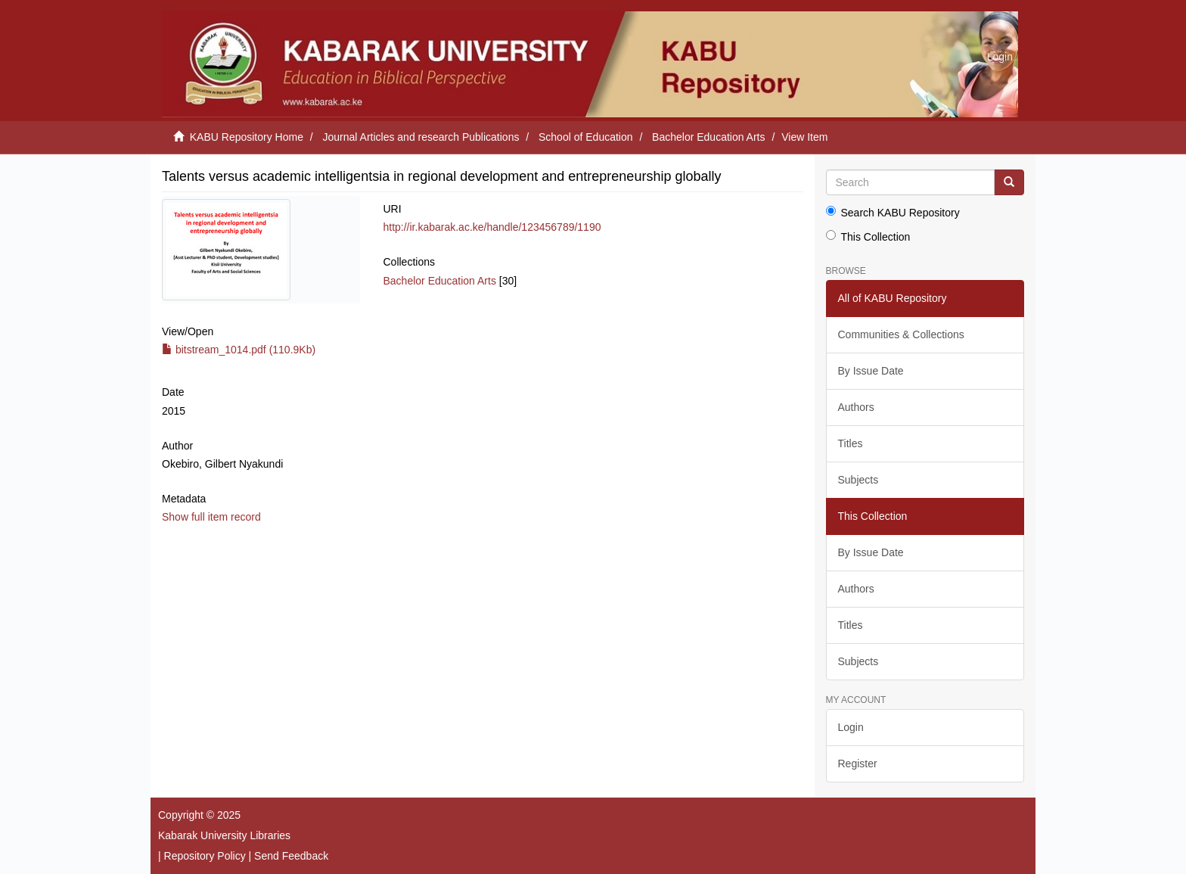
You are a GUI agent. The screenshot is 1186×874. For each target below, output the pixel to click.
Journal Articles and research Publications (421, 137)
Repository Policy (205, 856)
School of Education (586, 137)
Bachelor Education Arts (708, 137)
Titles (850, 443)
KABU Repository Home (246, 137)
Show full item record (211, 517)
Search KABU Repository (893, 212)
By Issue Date (871, 371)
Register (857, 763)
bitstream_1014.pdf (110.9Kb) (238, 350)
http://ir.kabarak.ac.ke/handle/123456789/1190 (492, 227)
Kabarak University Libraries (224, 835)
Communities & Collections (901, 334)
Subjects (858, 480)
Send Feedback (291, 856)
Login (851, 727)
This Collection (868, 236)
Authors (856, 407)
